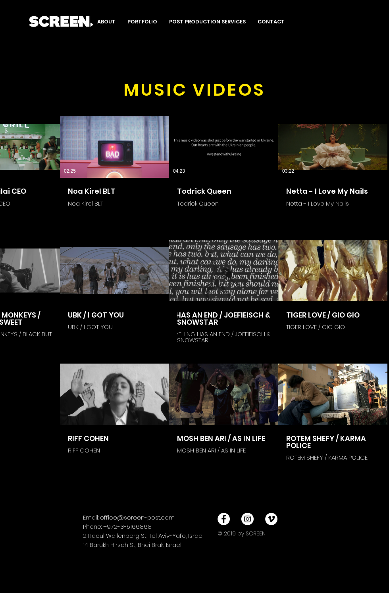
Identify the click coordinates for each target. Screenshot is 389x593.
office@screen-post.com (137, 517)
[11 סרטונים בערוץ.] (194, 292)
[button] (142, 22)
